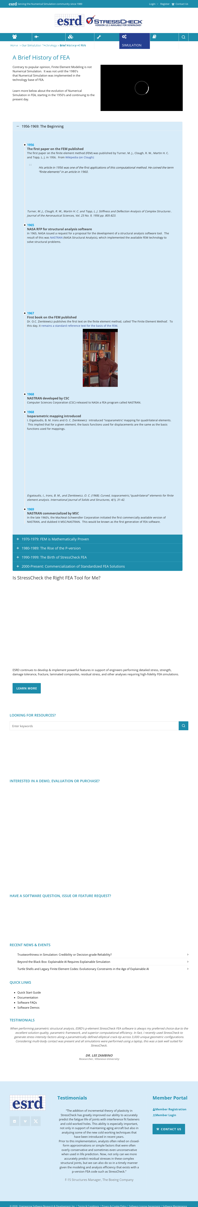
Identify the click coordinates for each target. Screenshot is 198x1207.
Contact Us (180, 4)
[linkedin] (14, 1121)
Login (153, 4)
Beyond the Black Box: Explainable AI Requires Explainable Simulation (63, 962)
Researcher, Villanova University (99, 1059)
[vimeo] (25, 1121)
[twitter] (36, 1121)
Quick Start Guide (29, 992)
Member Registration (169, 1109)
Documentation (27, 997)
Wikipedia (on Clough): (79, 157)
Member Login (164, 1115)
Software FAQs (27, 1002)
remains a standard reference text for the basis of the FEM (79, 326)
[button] (183, 725)
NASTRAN (56, 237)
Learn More (26, 688)
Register (165, 4)
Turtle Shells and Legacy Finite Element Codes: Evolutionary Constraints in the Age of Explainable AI (83, 969)
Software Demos (28, 1007)
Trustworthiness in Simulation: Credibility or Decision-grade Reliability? (64, 954)
